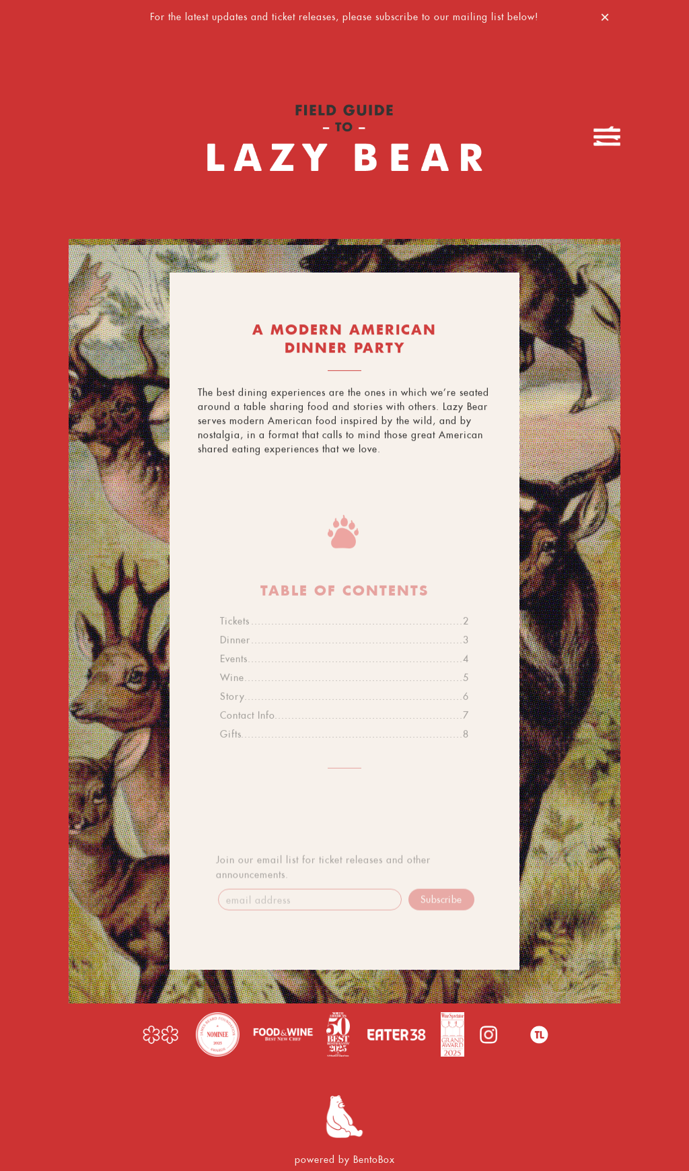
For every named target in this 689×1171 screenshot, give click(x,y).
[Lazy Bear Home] (344, 136)
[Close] (605, 15)
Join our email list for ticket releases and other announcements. (323, 870)
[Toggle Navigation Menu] (606, 135)
